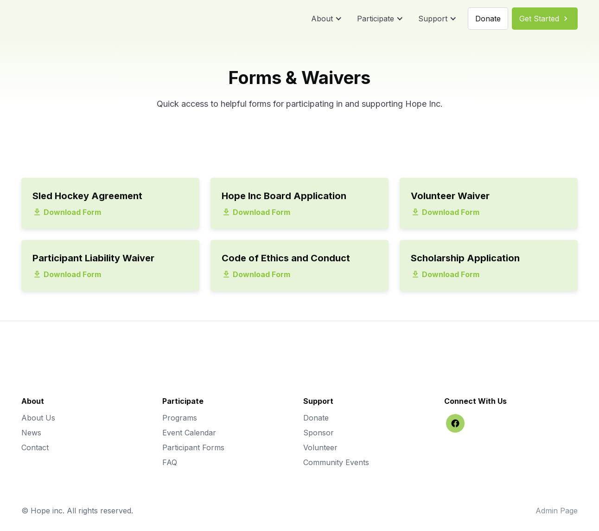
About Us (38, 417)
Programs (179, 417)
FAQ (169, 462)
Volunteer (320, 447)
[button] (327, 19)
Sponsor (318, 432)
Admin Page (556, 510)
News (31, 432)
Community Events (336, 462)
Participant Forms (193, 447)
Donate (316, 417)
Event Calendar (189, 432)
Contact (35, 447)
